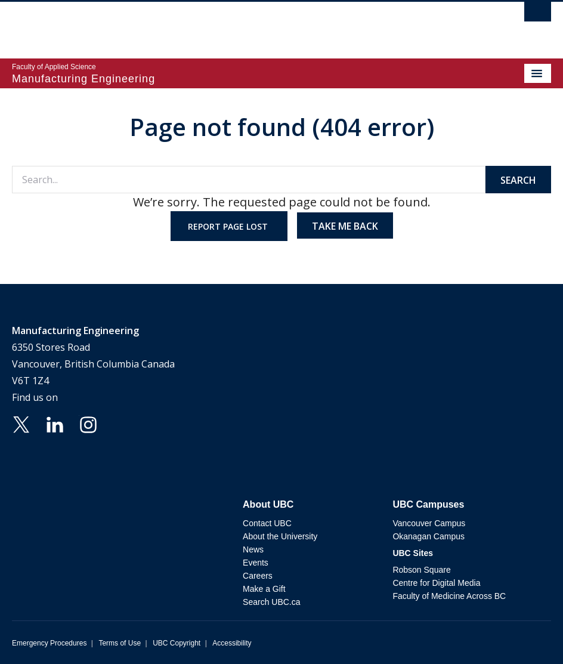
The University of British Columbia (200, 24)
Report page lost (229, 226)
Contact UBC (267, 523)
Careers (258, 575)
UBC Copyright (176, 643)
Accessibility (231, 643)
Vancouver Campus (428, 523)
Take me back (345, 226)
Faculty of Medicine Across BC (449, 596)
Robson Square (421, 570)
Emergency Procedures (49, 643)
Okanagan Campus (428, 536)
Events (255, 562)
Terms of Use (119, 643)
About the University (280, 536)
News (253, 549)
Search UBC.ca (271, 602)
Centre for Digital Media (436, 583)
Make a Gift (264, 589)
